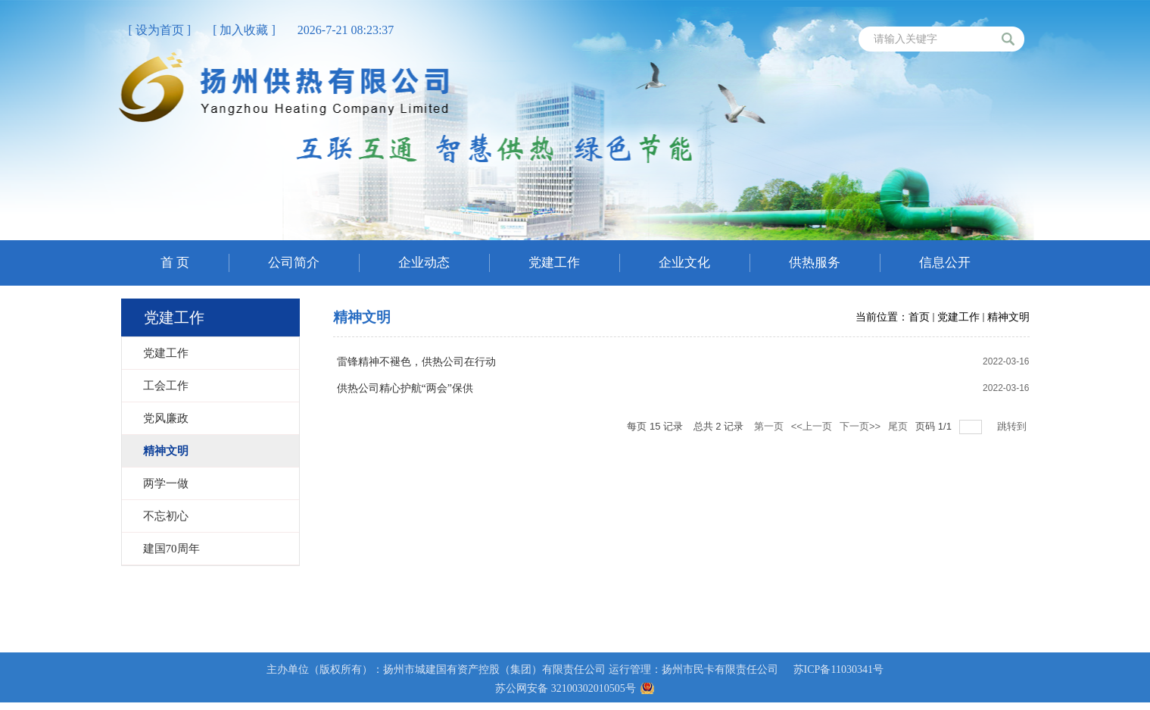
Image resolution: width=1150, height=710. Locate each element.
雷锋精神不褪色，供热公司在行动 (416, 362)
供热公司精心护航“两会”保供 (405, 388)
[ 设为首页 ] (160, 29)
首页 (919, 317)
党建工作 (958, 317)
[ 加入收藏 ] (244, 29)
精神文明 (1008, 317)
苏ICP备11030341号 (838, 669)
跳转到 (1013, 426)
